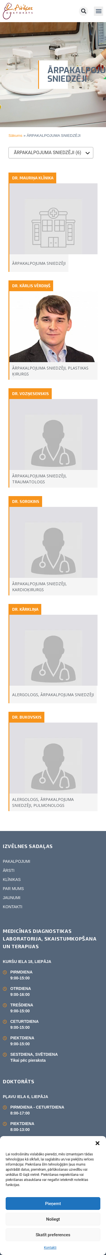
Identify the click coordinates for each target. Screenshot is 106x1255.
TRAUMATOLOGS (28, 481)
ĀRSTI (8, 870)
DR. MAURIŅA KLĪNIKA (32, 177)
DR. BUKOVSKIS (27, 717)
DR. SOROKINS (25, 501)
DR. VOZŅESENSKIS (30, 393)
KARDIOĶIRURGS (28, 589)
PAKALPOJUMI (16, 861)
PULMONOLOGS (48, 805)
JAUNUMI (11, 897)
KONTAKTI (12, 906)
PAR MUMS (13, 888)
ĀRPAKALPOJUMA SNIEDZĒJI (39, 263)
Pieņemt (53, 1203)
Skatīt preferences (53, 1234)
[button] (97, 1143)
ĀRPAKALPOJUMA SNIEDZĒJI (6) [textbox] (47, 152)
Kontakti (50, 1248)
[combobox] (50, 152)
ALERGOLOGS (25, 694)
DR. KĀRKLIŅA (25, 609)
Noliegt (53, 1219)
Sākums (15, 135)
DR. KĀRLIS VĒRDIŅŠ (31, 285)
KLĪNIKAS (12, 879)
